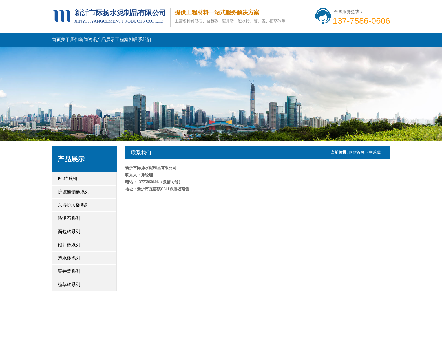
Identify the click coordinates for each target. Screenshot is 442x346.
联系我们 (142, 39)
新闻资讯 (88, 39)
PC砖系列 (67, 178)
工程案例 (124, 39)
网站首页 (356, 152)
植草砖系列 (69, 284)
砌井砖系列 (69, 244)
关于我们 (70, 39)
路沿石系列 (69, 218)
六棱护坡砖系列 (73, 205)
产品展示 (106, 39)
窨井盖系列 (69, 271)
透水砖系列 (69, 258)
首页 (56, 39)
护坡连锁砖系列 (73, 191)
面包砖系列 (69, 231)
